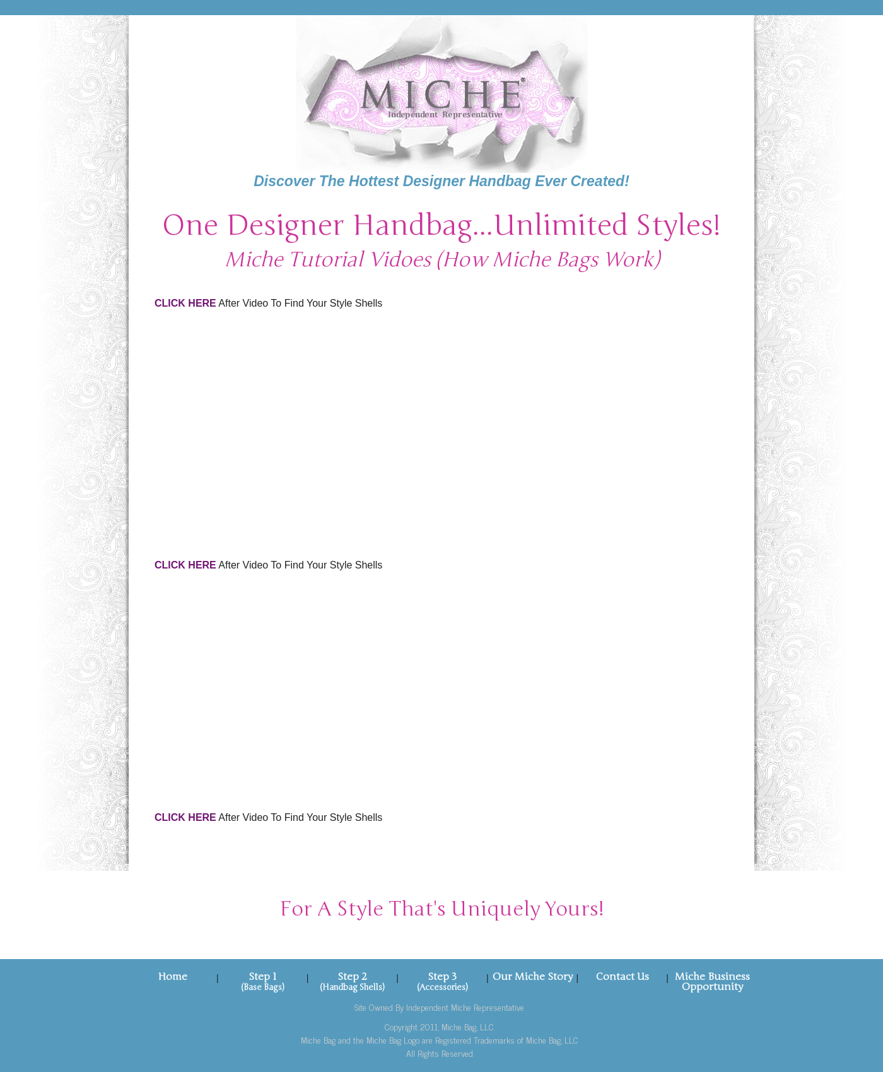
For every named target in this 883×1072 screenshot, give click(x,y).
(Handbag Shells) (352, 987)
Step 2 (352, 976)
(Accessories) (442, 987)
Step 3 (442, 976)
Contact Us (622, 976)
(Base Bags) (262, 987)
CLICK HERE (185, 303)
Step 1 (262, 976)
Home (172, 976)
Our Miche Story (533, 976)
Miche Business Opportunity (712, 981)
